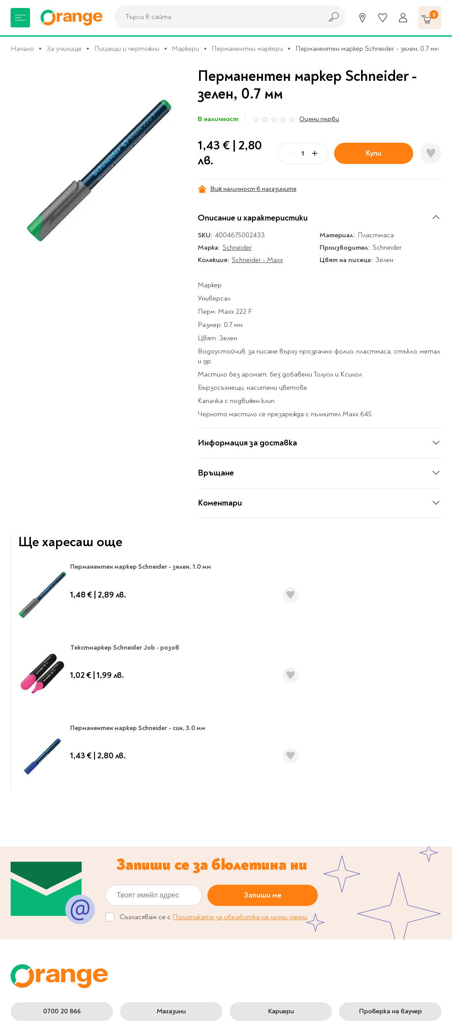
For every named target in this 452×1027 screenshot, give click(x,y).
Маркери (185, 48)
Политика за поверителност (261, 828)
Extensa (294, 1012)
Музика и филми (35, 843)
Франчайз (154, 843)
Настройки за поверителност (261, 806)
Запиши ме (263, 639)
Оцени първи (319, 119)
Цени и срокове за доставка (264, 851)
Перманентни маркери (247, 48)
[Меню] (20, 17)
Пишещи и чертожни (126, 48)
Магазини (171, 754)
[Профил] (403, 18)
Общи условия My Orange (179, 876)
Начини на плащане (266, 890)
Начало (22, 48)
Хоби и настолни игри (45, 857)
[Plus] (314, 153)
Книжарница (30, 802)
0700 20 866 (62, 754)
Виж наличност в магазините (247, 189)
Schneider (237, 247)
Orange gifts (158, 829)
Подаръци (27, 884)
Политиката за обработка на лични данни (240, 660)
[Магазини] (362, 18)
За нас (149, 802)
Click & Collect (361, 833)
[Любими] (383, 18)
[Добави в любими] (430, 153)
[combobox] (216, 16)
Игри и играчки (34, 871)
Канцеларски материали (49, 829)
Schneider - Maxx (257, 259)
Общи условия (162, 862)
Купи (373, 153)
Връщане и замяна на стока (269, 873)
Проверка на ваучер (390, 754)
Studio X (191, 1012)
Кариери (281, 754)
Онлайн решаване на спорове (171, 908)
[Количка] (429, 17)
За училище (64, 48)
